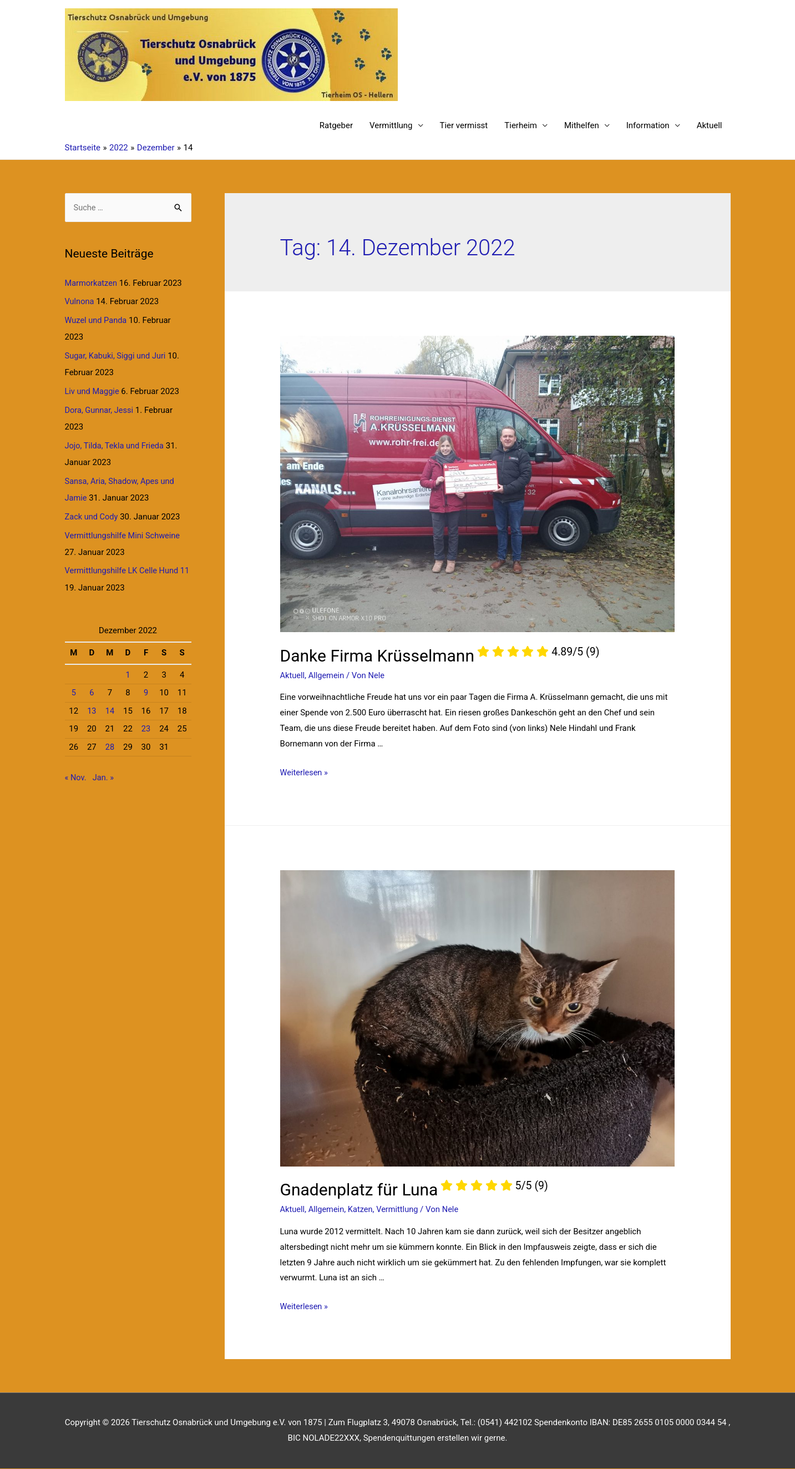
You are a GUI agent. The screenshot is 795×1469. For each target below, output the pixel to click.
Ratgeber (336, 126)
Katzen (362, 1210)
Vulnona (80, 302)
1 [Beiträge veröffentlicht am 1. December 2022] (127, 674)
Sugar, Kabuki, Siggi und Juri (117, 356)
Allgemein (327, 676)
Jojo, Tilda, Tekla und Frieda (116, 446)
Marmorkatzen (92, 284)
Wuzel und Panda (97, 321)
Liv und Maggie (93, 392)
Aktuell (709, 126)
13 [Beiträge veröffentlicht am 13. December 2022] (92, 710)
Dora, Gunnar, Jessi (100, 410)
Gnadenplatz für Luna (414, 1190)
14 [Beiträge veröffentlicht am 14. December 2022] (109, 710)
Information (648, 126)
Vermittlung (391, 126)
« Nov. (76, 777)
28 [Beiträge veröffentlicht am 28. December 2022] (109, 746)
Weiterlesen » (305, 773)
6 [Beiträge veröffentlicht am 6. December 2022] (91, 693)
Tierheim (520, 126)
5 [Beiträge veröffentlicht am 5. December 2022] (74, 693)
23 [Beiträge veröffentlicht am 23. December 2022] (146, 729)
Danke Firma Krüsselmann (440, 656)
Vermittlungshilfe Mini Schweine (124, 535)
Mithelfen (581, 126)
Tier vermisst (464, 126)
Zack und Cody (92, 517)
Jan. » (104, 777)
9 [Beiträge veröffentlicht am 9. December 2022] (146, 693)
